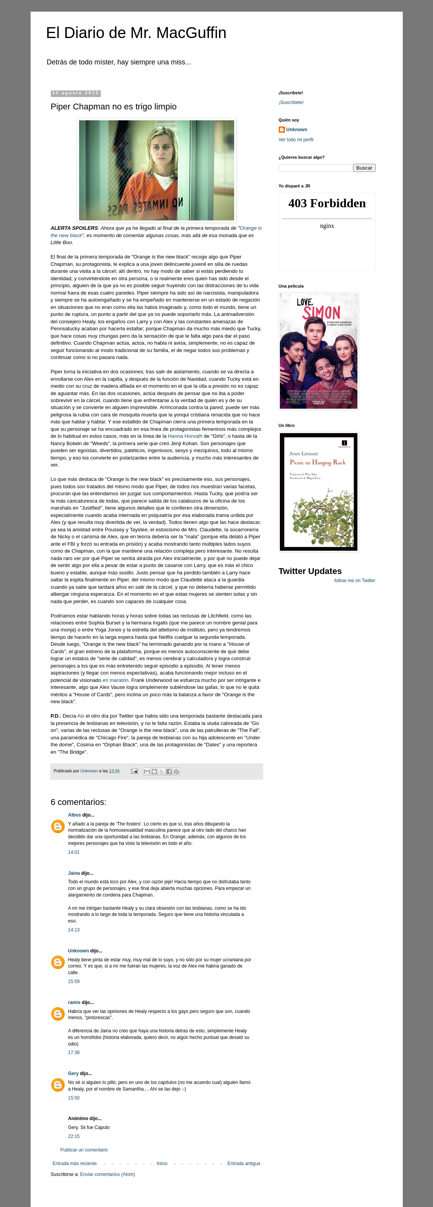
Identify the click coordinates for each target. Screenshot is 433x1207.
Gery (73, 1073)
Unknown (78, 951)
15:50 (74, 1098)
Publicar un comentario (84, 1150)
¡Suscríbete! (291, 102)
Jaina (74, 873)
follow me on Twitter (355, 580)
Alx (81, 716)
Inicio (162, 1163)
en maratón (116, 680)
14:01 (74, 852)
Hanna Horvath (185, 436)
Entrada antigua (244, 1163)
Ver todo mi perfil (296, 139)
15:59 (74, 981)
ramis (74, 1002)
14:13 (74, 930)
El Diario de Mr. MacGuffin (136, 32)
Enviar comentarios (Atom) (107, 1174)
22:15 (74, 1136)
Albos (74, 815)
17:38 (74, 1052)
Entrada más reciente (75, 1163)
